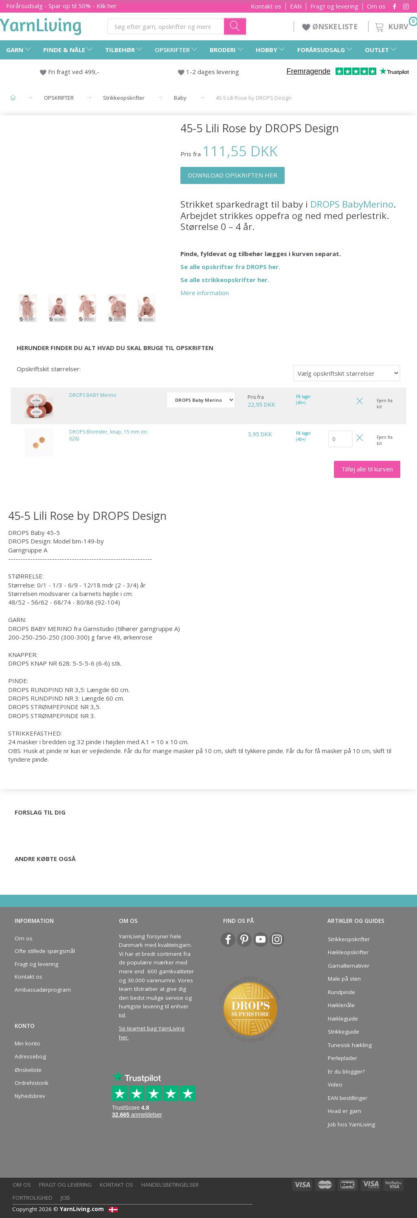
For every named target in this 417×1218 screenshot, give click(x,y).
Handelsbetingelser (170, 1184)
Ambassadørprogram (43, 989)
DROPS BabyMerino (351, 204)
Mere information (204, 293)
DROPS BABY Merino (92, 395)
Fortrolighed (33, 1197)
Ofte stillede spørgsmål (45, 951)
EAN (296, 6)
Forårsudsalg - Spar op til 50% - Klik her (61, 6)
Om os (376, 6)
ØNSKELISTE (331, 26)
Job (65, 1197)
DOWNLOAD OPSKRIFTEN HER (232, 175)
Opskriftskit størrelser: (49, 369)
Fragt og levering (334, 6)
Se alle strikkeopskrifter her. (224, 280)
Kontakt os (266, 6)
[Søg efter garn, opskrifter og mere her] (235, 26)
